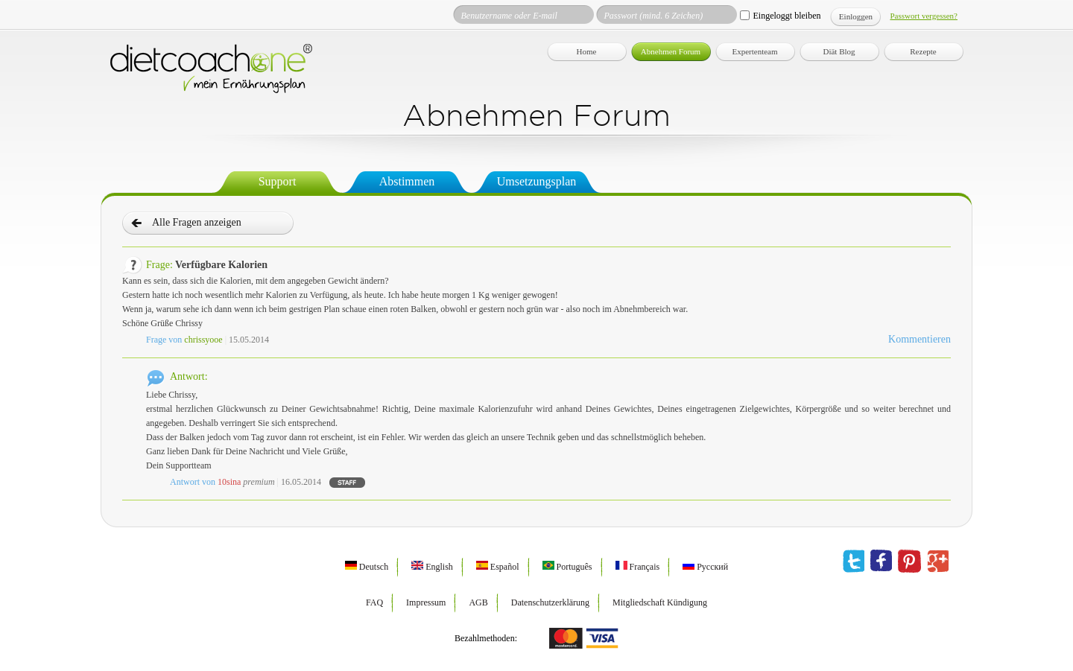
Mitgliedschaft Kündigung (660, 602)
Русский (705, 567)
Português (567, 567)
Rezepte (923, 51)
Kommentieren (919, 339)
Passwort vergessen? (924, 15)
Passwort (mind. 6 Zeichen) (653, 15)
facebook (881, 561)
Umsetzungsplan (537, 181)
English (432, 567)
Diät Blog (839, 51)
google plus (938, 561)
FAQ (374, 602)
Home (587, 51)
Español (497, 567)
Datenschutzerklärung (550, 602)
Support (278, 181)
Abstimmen (407, 181)
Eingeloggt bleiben (786, 15)
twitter (853, 561)
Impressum (426, 602)
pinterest (909, 561)
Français (637, 567)
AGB (478, 602)
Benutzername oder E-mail (508, 15)
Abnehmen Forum (670, 51)
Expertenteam (754, 51)
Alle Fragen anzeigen (196, 222)
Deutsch (366, 567)
